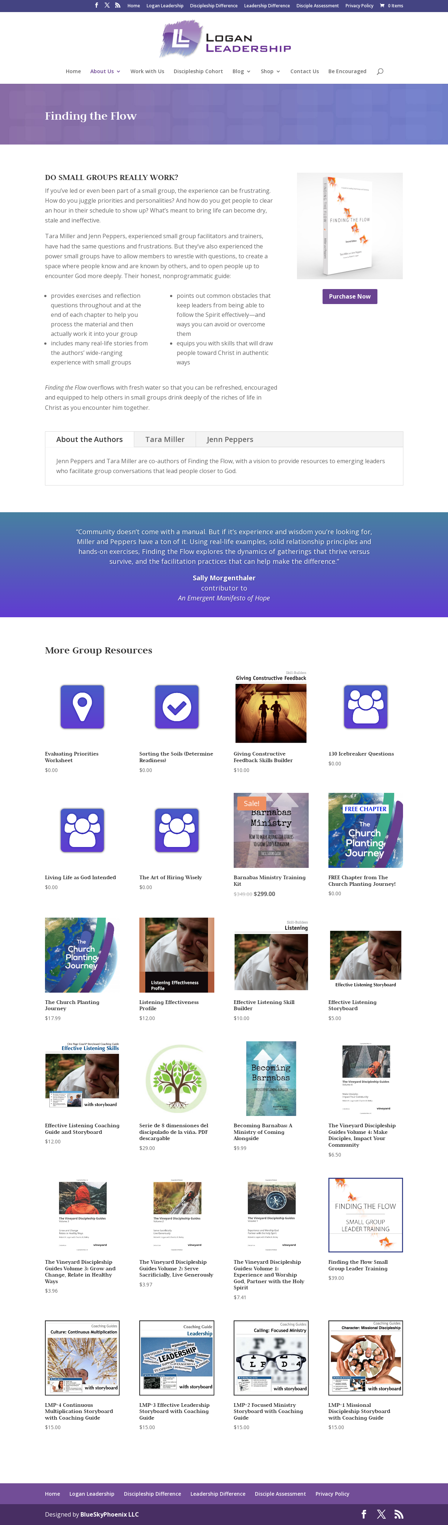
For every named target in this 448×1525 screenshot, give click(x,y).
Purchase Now (350, 296)
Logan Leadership (165, 6)
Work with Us (147, 72)
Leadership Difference (267, 6)
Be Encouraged (347, 72)
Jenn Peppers (230, 439)
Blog (238, 72)
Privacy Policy (359, 6)
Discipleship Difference (214, 6)
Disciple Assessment (318, 6)
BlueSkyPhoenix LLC (109, 1514)
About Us (102, 72)
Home (134, 6)
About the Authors (89, 439)
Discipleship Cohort (198, 72)
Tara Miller (165, 439)
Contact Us (304, 72)
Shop (267, 72)
